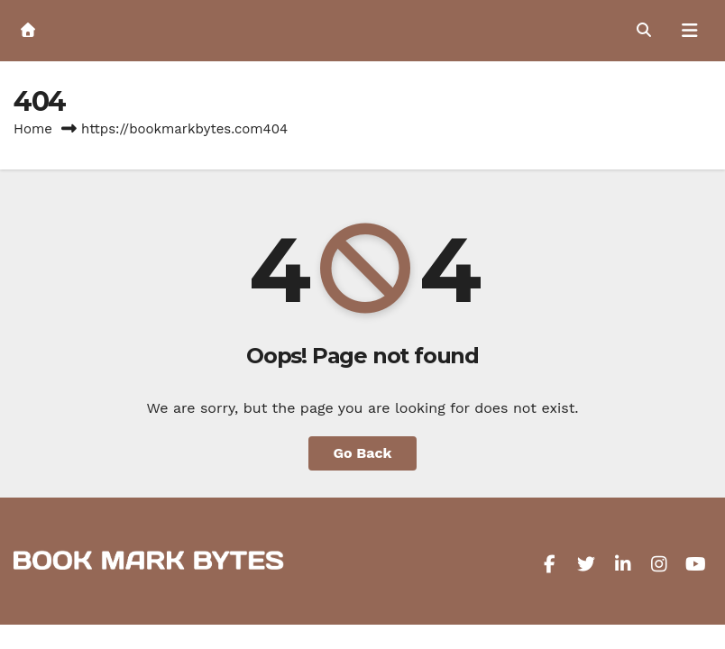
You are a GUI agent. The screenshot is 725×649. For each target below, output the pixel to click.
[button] (644, 30)
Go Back (363, 453)
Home (33, 129)
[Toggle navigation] (689, 30)
